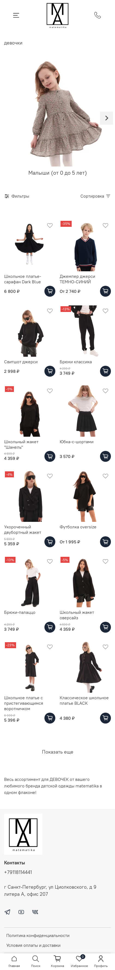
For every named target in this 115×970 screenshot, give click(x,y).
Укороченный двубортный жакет (22, 529)
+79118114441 (18, 872)
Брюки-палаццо (19, 612)
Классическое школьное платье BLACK (84, 700)
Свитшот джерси (21, 361)
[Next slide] (106, 118)
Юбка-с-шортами (76, 441)
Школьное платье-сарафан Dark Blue (22, 278)
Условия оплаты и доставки (33, 945)
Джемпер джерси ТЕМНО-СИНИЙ (77, 278)
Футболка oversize (78, 526)
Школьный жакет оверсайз (77, 614)
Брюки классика (76, 361)
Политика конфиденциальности (37, 935)
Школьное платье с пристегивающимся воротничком (23, 703)
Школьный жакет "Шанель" (21, 444)
